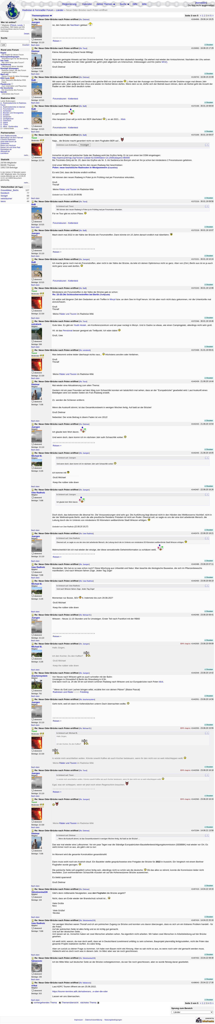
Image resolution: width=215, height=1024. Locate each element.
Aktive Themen (104, 4)
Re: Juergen (84, 259)
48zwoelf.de (5, 151)
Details (26, 34)
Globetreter (4, 143)
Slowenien (7, 117)
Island (5, 123)
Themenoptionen (42, 15)
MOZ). (165, 62)
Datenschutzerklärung (93, 1020)
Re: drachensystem (87, 699)
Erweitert (25, 45)
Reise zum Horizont (8, 145)
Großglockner (8, 119)
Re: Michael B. (85, 615)
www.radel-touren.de (8, 141)
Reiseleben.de (6, 149)
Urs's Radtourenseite (8, 136)
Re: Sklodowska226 (87, 920)
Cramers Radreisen (7, 140)
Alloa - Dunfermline (10, 126)
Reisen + (57, 41)
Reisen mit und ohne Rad (10, 147)
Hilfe (135, 4)
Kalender (87, 4)
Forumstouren (8, 109)
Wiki (144, 4)
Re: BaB (83, 106)
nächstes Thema (90, 1002)
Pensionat (67, 330)
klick (161, 681)
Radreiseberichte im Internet (14, 107)
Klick (123, 119)
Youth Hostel (80, 325)
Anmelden (201, 2)
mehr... (26, 128)
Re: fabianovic (85, 983)
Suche (123, 4)
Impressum (78, 1020)
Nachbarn (75, 25)
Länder (60, 10)
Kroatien (6, 115)
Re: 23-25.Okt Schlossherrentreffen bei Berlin (81, 294)
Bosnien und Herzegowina (13, 113)
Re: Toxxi (83, 48)
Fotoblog (84, 692)
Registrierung (69, 4)
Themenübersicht (68, 1002)
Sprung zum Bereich (182, 1008)
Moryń (113, 299)
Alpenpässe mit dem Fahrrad (11, 138)
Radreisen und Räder (63, 692)
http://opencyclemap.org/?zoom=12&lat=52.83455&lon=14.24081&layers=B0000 (91, 157)
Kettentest (73, 98)
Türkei (5, 124)
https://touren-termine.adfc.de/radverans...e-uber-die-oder (80, 991)
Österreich (7, 121)
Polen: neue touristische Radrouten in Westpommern (85, 167)
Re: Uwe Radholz (86, 533)
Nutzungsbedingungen (113, 1020)
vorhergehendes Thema (44, 1002)
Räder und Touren (68, 189)
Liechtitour (4, 153)
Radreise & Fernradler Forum (37, 10)
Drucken (209, 45)
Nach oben (35, 45)
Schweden (7, 111)
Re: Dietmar (84, 19)
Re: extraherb (85, 350)
